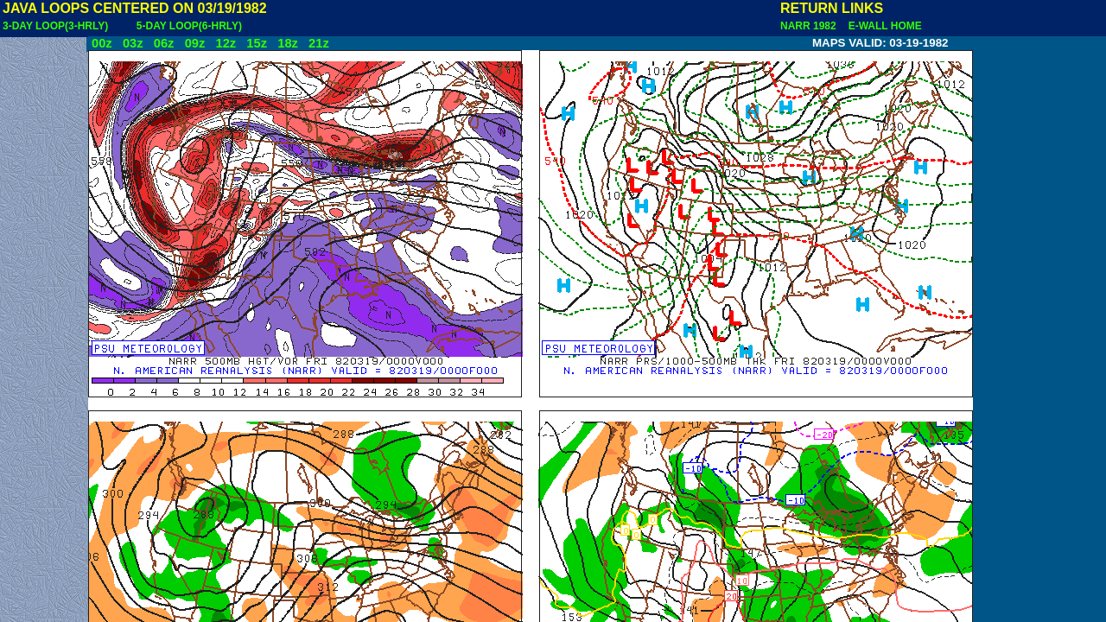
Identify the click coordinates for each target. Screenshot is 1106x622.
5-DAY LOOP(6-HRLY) (189, 26)
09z (195, 43)
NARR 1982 (809, 26)
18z (288, 43)
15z (256, 43)
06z (164, 43)
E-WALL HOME (882, 26)
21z (319, 43)
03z (133, 43)
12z (225, 43)
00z (102, 43)
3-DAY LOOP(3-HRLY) (55, 26)
